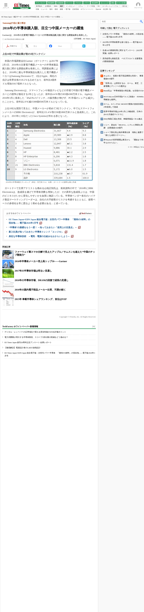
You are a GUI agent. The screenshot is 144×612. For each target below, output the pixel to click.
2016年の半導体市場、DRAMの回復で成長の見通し (42, 318)
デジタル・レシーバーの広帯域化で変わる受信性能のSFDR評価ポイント (35, 380)
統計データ (18, 54)
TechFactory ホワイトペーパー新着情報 (20, 375)
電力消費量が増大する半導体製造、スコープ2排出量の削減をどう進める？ (36, 386)
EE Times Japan (6, 54)
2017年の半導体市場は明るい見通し (33, 308)
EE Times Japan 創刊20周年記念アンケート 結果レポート (28, 391)
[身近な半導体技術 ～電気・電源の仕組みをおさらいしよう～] (41, 274)
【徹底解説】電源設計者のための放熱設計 (22, 396)
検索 (141, 59)
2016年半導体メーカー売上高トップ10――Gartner (41, 299)
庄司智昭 (77, 76)
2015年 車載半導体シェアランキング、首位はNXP (41, 336)
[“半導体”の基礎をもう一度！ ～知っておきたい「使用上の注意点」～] (45, 265)
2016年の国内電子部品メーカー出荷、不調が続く (40, 327)
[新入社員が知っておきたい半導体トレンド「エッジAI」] (38, 269)
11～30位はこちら (137, 456)
